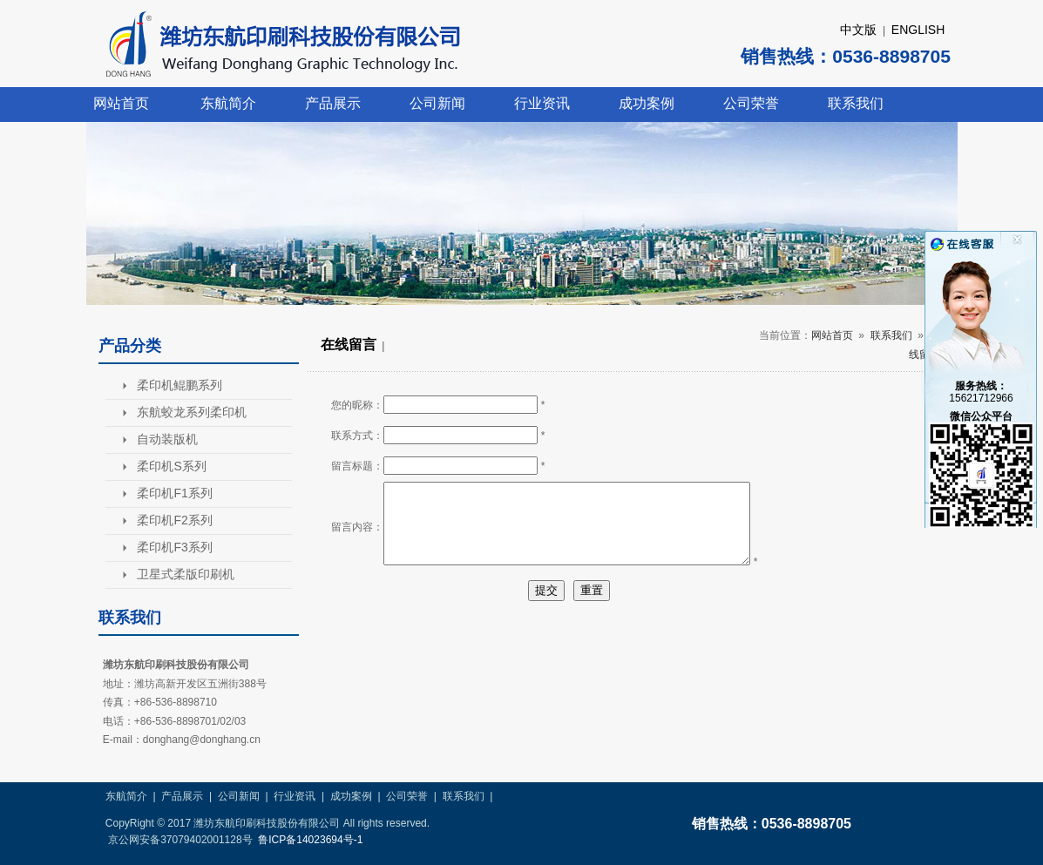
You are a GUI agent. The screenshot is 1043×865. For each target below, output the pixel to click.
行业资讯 (542, 103)
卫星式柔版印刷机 (185, 574)
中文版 (858, 30)
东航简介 (228, 103)
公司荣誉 (751, 103)
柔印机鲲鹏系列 (179, 385)
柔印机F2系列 (174, 520)
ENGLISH (918, 30)
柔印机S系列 (171, 466)
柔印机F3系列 (174, 547)
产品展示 (333, 103)
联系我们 (856, 103)
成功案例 (646, 103)
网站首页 (121, 103)
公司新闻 (437, 103)
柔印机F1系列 (174, 493)
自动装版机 (167, 439)
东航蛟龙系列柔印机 (192, 412)
